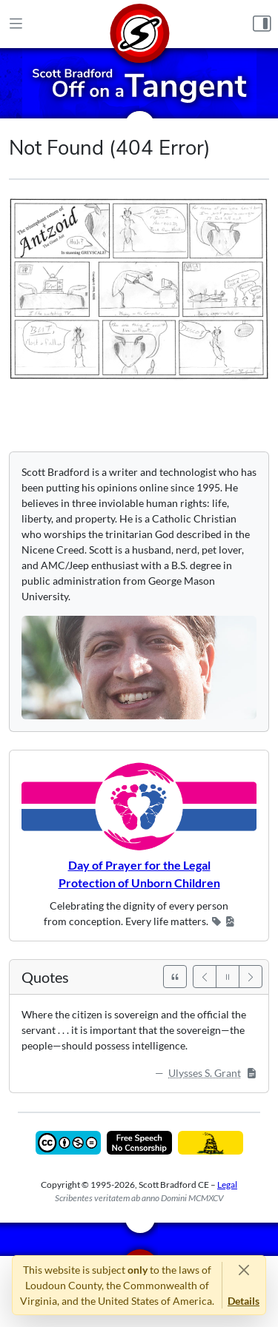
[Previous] (204, 976)
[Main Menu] (16, 24)
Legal (227, 1184)
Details (243, 1300)
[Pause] (227, 976)
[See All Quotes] (175, 976)
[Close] (243, 1269)
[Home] (139, 24)
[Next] (250, 976)
